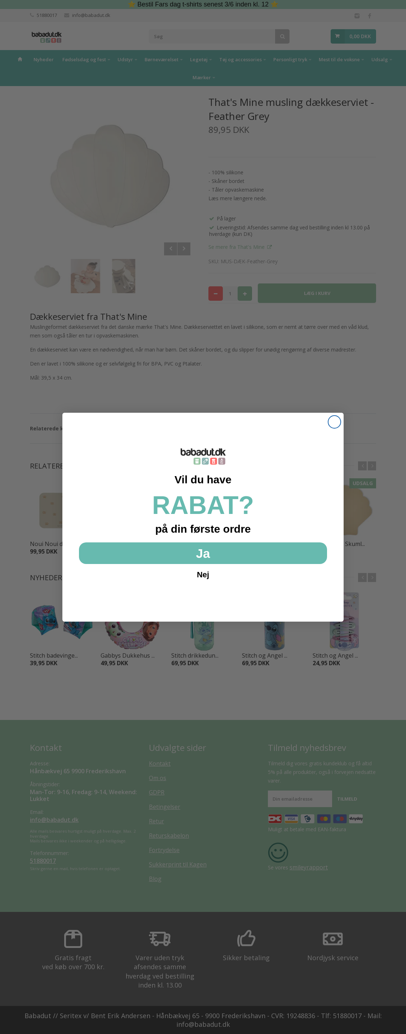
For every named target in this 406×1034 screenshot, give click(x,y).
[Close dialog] (334, 422)
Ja (203, 553)
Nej (203, 574)
